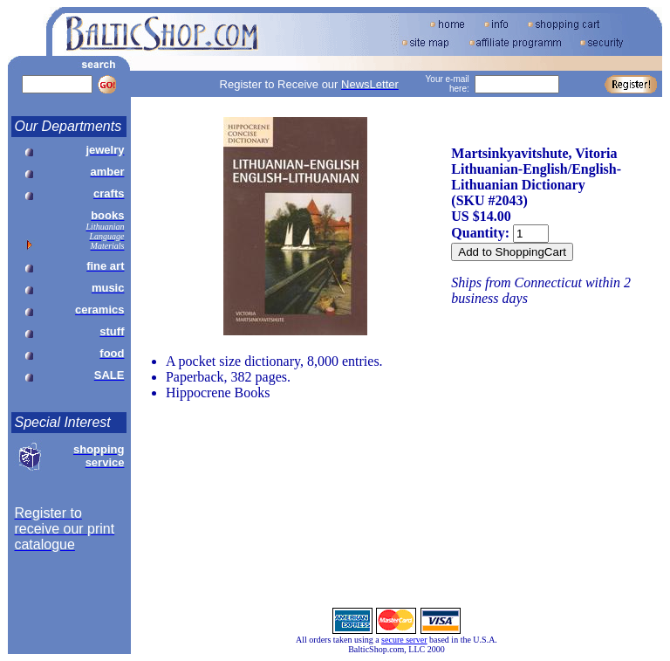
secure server (404, 639)
